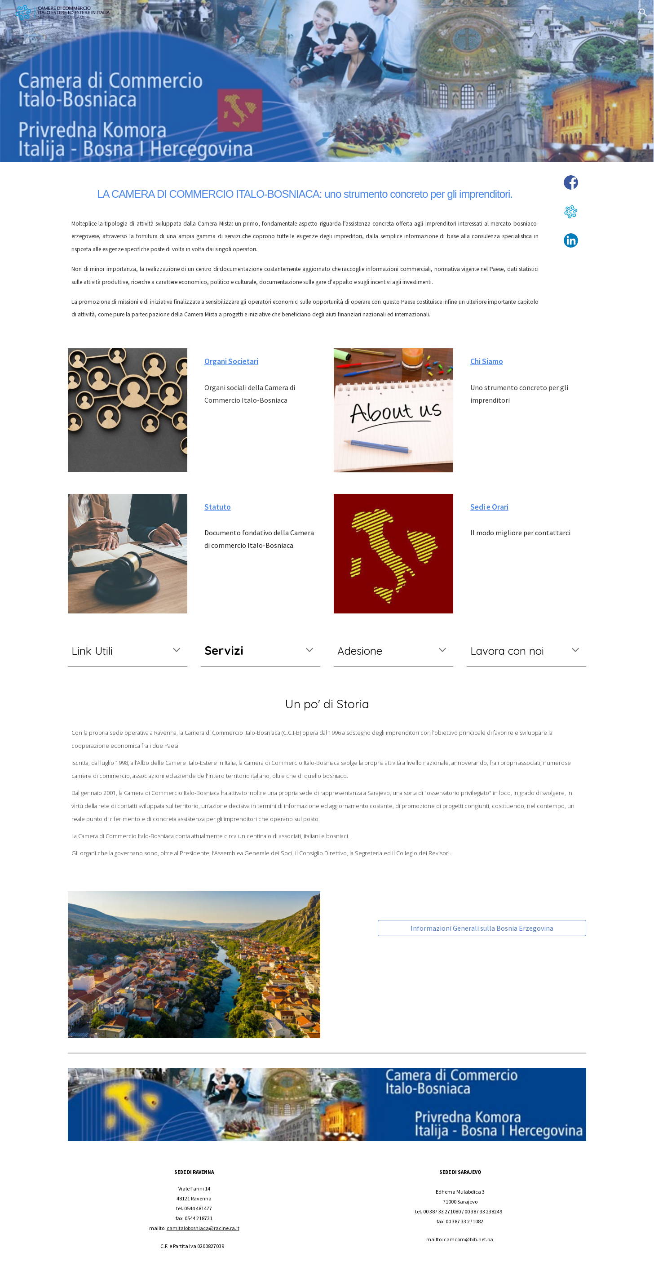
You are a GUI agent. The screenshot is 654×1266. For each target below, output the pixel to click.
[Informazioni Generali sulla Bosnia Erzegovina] (482, 928)
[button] (643, 12)
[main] (305, 191)
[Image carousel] (194, 964)
